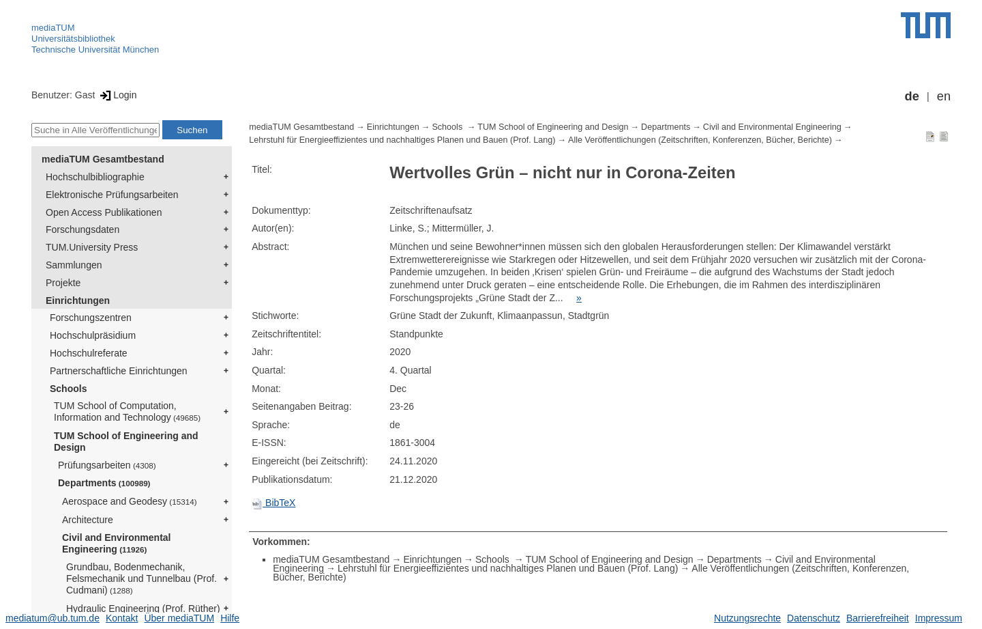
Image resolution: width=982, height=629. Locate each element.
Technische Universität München (95, 49)
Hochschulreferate (89, 353)
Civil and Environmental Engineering (116, 543)
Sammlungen (74, 265)
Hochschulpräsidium (93, 335)
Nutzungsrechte (747, 618)
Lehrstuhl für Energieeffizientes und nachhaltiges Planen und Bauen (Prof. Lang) (402, 140)
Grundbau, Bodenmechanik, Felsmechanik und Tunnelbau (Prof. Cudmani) (141, 578)
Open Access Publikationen (104, 212)
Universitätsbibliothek (73, 38)
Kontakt (122, 618)
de (912, 96)
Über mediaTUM (179, 618)
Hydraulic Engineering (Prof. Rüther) (143, 608)
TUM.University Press (92, 247)
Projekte (63, 282)
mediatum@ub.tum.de (52, 618)
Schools (68, 388)
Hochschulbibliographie (95, 176)
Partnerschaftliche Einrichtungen (119, 370)
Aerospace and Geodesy (129, 501)
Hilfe (229, 618)
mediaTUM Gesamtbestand (103, 159)
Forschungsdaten (82, 229)
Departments (104, 482)
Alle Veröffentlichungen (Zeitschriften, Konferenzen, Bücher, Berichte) (700, 140)
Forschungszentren (91, 317)
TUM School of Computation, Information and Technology (127, 411)
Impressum (938, 618)
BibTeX (273, 502)
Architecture (87, 519)
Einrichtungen (78, 300)
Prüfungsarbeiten (107, 465)
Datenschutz (813, 618)
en (944, 96)
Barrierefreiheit (877, 618)
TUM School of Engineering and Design (126, 441)
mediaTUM (53, 28)
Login (117, 94)
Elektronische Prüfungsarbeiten (112, 194)
